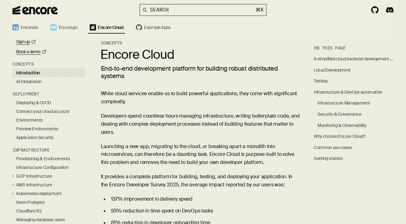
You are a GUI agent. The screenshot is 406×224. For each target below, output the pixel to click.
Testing (320, 81)
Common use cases (332, 147)
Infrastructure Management (344, 103)
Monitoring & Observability (342, 125)
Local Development (332, 70)
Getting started (328, 158)
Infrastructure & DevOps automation (348, 92)
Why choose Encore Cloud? (339, 136)
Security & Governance (339, 114)
